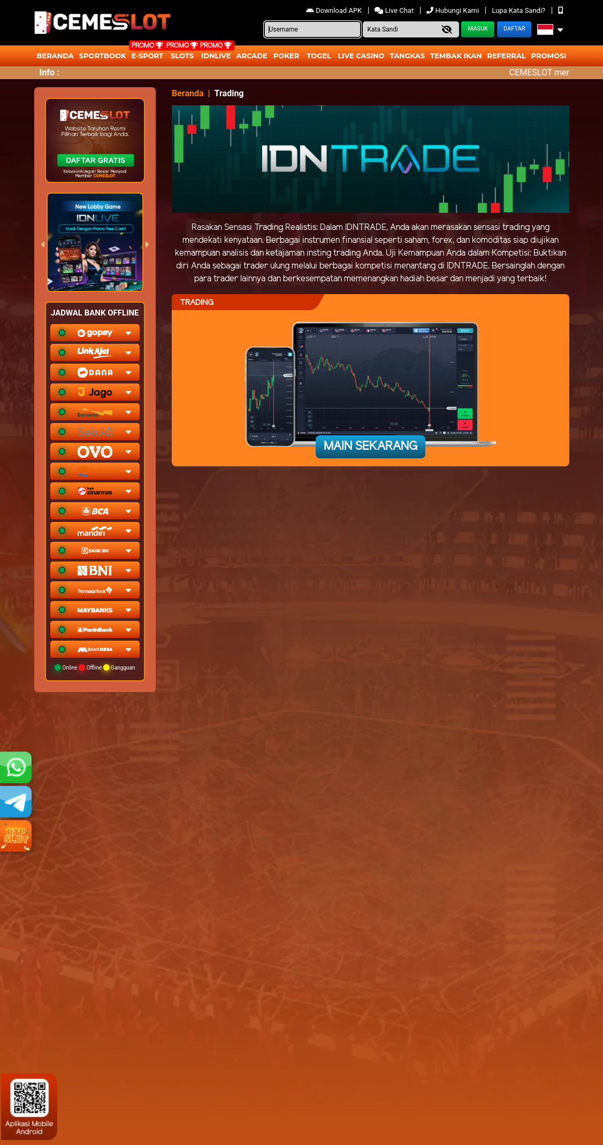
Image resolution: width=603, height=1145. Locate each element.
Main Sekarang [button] (370, 447)
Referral (506, 55)
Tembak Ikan (456, 55)
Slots (182, 55)
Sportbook (102, 55)
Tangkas (407, 55)
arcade (252, 55)
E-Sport (148, 55)
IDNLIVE (216, 55)
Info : (49, 72)
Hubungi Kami (453, 10)
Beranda (55, 55)
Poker (286, 55)
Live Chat (395, 10)
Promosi (549, 55)
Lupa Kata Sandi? (519, 10)
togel (319, 55)
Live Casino (361, 55)
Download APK (334, 10)
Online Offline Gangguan (95, 667)
